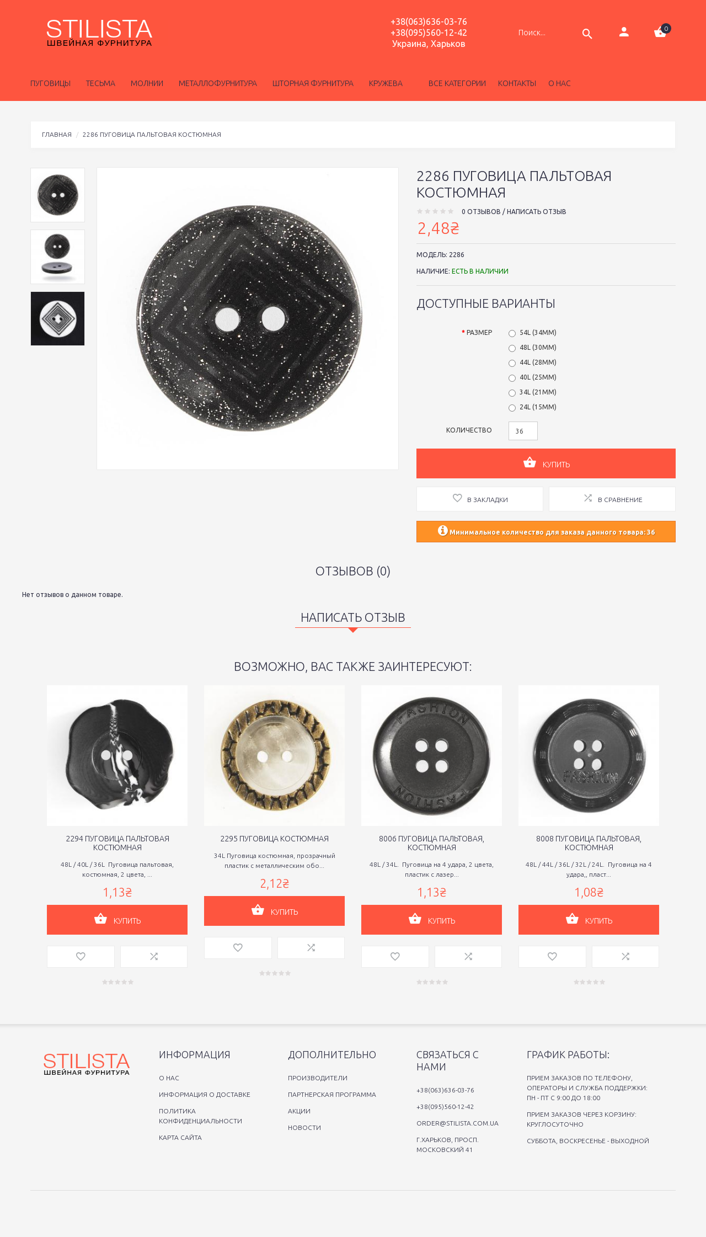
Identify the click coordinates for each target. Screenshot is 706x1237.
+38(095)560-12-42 (429, 33)
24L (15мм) (538, 406)
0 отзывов (481, 211)
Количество (469, 430)
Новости (304, 1127)
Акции (299, 1111)
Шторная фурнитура (311, 83)
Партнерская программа (332, 1094)
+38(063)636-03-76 (429, 21)
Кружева (384, 83)
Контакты (517, 83)
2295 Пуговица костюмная (274, 838)
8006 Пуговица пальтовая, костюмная (431, 843)
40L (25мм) (538, 377)
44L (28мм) (538, 362)
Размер (479, 332)
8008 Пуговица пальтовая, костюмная (588, 843)
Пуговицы (50, 83)
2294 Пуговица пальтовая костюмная (117, 843)
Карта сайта (180, 1137)
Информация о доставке (204, 1094)
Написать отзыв (536, 211)
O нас (169, 1077)
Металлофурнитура (216, 83)
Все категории (456, 83)
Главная (57, 134)
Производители (317, 1077)
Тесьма (99, 83)
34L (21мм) (538, 392)
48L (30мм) (538, 347)
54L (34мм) (538, 332)
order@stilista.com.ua (457, 1123)
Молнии (145, 83)
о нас (559, 83)
